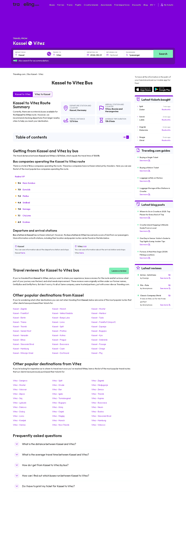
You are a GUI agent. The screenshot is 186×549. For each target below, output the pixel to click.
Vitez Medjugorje (99, 385)
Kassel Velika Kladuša (62, 313)
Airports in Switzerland (143, 524)
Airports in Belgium (142, 538)
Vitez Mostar (19, 385)
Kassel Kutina (58, 335)
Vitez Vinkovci (98, 424)
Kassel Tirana (19, 322)
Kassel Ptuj (96, 353)
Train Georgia (100, 521)
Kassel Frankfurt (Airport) (103, 322)
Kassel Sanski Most (22, 331)
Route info (166, 109)
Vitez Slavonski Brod (101, 416)
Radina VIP (20, 176)
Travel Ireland (20, 538)
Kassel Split (58, 326)
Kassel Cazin (58, 348)
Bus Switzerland (60, 535)
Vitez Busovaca (99, 402)
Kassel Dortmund (60, 353)
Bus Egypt (58, 530)
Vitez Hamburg (98, 420)
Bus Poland (58, 532)
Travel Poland (20, 532)
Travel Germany (21, 524)
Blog (146, 5)
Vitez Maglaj (58, 416)
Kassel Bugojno (99, 331)
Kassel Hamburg (21, 348)
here (23, 253)
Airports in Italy (140, 527)
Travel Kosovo (20, 541)
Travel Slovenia (20, 535)
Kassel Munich (59, 308)
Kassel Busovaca (60, 344)
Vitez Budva (97, 411)
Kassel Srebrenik (99, 339)
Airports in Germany (142, 530)
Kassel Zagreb (20, 308)
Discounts (136, 5)
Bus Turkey (58, 538)
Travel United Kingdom (23, 513)
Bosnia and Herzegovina (113, 110)
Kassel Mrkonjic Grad (23, 353)
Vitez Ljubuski (19, 402)
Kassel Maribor (98, 313)
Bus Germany (59, 519)
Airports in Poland (141, 535)
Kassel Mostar (98, 308)
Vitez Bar (57, 389)
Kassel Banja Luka (61, 317)
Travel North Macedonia (24, 516)
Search (163, 53)
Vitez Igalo (57, 394)
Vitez (108, 109)
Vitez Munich (58, 420)
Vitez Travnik (97, 394)
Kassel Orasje (98, 348)
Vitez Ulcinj (57, 407)
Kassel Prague (59, 339)
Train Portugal (100, 513)
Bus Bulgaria (59, 516)
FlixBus (26, 196)
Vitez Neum (97, 407)
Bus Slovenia (59, 521)
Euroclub (26, 189)
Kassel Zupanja (98, 326)
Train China (99, 519)
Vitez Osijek (58, 411)
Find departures (122, 5)
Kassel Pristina (59, 331)
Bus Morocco (59, 513)
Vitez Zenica (97, 389)
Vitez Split (57, 380)
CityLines (27, 215)
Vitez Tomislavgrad (61, 398)
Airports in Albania (142, 532)
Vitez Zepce (19, 394)
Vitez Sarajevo (20, 380)
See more (145, 160)
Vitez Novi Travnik (60, 424)
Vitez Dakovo (19, 407)
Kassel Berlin (19, 317)
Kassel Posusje (98, 344)
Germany (81, 110)
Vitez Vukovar (20, 389)
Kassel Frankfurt (21, 313)
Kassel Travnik (20, 326)
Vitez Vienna (19, 424)
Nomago (26, 209)
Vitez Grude (58, 385)
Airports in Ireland (141, 519)
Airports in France (141, 516)
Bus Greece (59, 524)
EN (153, 5)
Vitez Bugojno (59, 402)
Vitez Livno (18, 416)
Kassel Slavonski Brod (23, 344)
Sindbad (26, 202)
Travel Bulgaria (20, 519)
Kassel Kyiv (97, 335)
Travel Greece (20, 521)
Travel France (20, 530)
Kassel (73, 110)
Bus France (59, 527)
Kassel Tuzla (97, 317)
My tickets (166, 5)
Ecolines (26, 222)
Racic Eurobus (29, 183)
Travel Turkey (19, 527)
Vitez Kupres (97, 398)
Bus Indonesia (60, 541)
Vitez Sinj (17, 398)
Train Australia (100, 524)
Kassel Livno (58, 322)
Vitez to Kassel (42, 94)
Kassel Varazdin (20, 335)
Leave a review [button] (119, 270)
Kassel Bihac (19, 339)
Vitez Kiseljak (19, 420)
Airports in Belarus (142, 521)
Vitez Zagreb (97, 380)
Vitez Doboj (19, 411)
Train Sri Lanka (100, 516)
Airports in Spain (141, 513)
